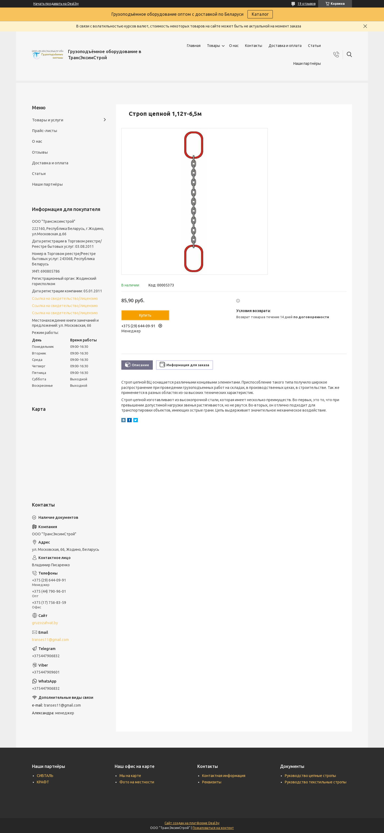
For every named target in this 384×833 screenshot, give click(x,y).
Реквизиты (211, 782)
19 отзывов (306, 3)
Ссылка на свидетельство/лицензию (65, 298)
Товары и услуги (47, 120)
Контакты (253, 45)
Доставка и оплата (285, 45)
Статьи (314, 45)
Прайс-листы (44, 130)
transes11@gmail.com (50, 639)
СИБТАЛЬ (45, 776)
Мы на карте (130, 776)
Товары (213, 45)
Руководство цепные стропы (310, 776)
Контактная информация (223, 776)
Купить (145, 315)
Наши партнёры (307, 63)
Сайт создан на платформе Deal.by (192, 823)
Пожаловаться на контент (213, 828)
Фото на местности (136, 782)
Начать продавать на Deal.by (56, 3)
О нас (234, 45)
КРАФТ (43, 782)
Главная (194, 45)
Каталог (260, 14)
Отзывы (40, 152)
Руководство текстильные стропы (315, 782)
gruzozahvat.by (45, 623)
